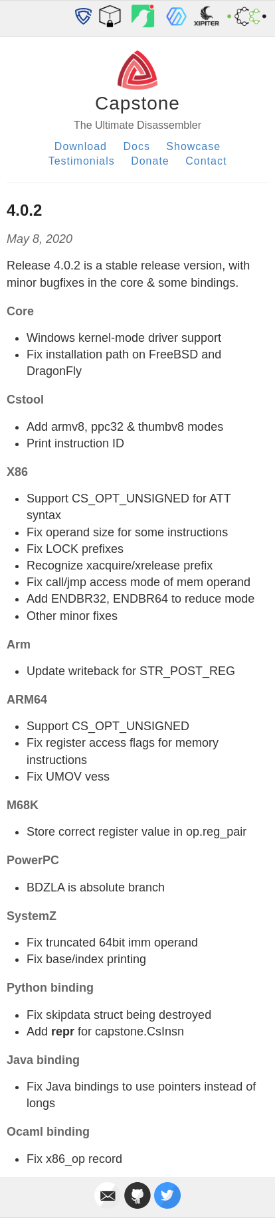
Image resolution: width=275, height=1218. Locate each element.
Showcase (193, 146)
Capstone (137, 103)
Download (80, 146)
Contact (206, 161)
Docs (136, 146)
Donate (150, 161)
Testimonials (81, 161)
